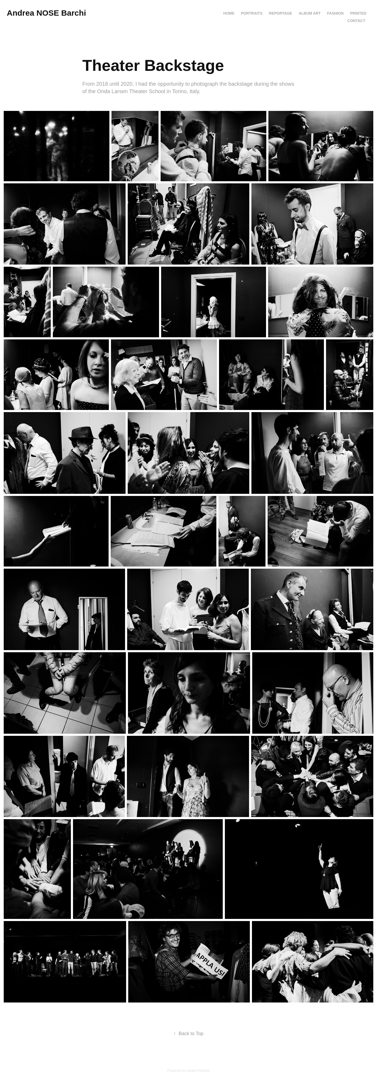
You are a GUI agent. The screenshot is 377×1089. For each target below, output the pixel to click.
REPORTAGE (280, 13)
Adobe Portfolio (198, 1071)
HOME (228, 13)
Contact (356, 21)
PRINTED (358, 13)
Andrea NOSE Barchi (46, 12)
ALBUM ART (310, 13)
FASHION (335, 13)
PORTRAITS (251, 13)
